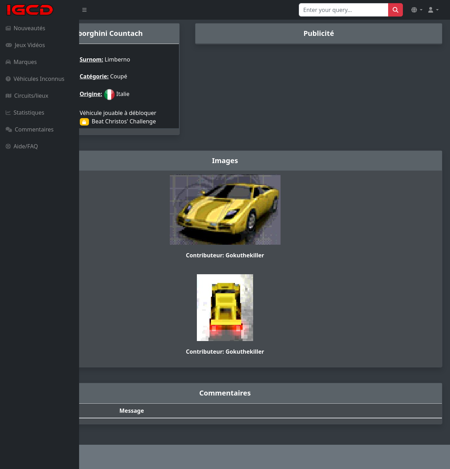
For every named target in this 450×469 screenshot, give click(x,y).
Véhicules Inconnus (35, 79)
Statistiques (25, 112)
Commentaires (29, 129)
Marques (21, 62)
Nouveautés (25, 28)
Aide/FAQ (22, 146)
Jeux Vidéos (25, 45)
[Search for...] (343, 10)
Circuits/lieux (27, 95)
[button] (417, 10)
